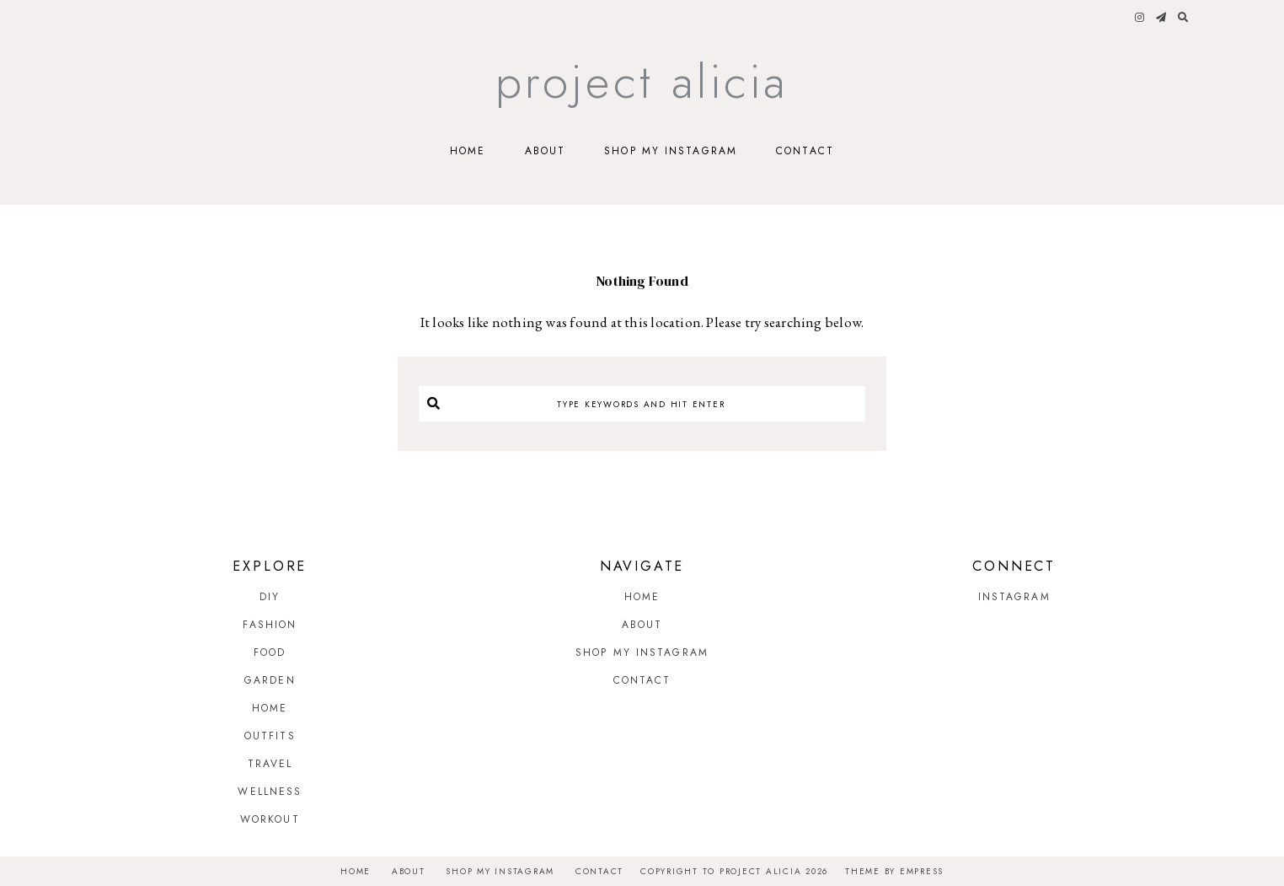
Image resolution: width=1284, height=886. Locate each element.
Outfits (270, 736)
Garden (270, 680)
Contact (805, 150)
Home (467, 150)
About (545, 150)
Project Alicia (642, 81)
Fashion (270, 624)
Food (270, 652)
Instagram (1014, 596)
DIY (269, 596)
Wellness (270, 791)
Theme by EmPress (894, 871)
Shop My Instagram (670, 150)
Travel (270, 763)
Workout (270, 819)
